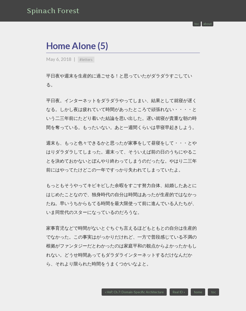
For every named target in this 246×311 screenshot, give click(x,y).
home (198, 292)
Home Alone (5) (77, 45)
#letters (86, 59)
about (207, 24)
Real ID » (179, 292)
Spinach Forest (53, 11)
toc (196, 24)
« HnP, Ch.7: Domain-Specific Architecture (134, 292)
